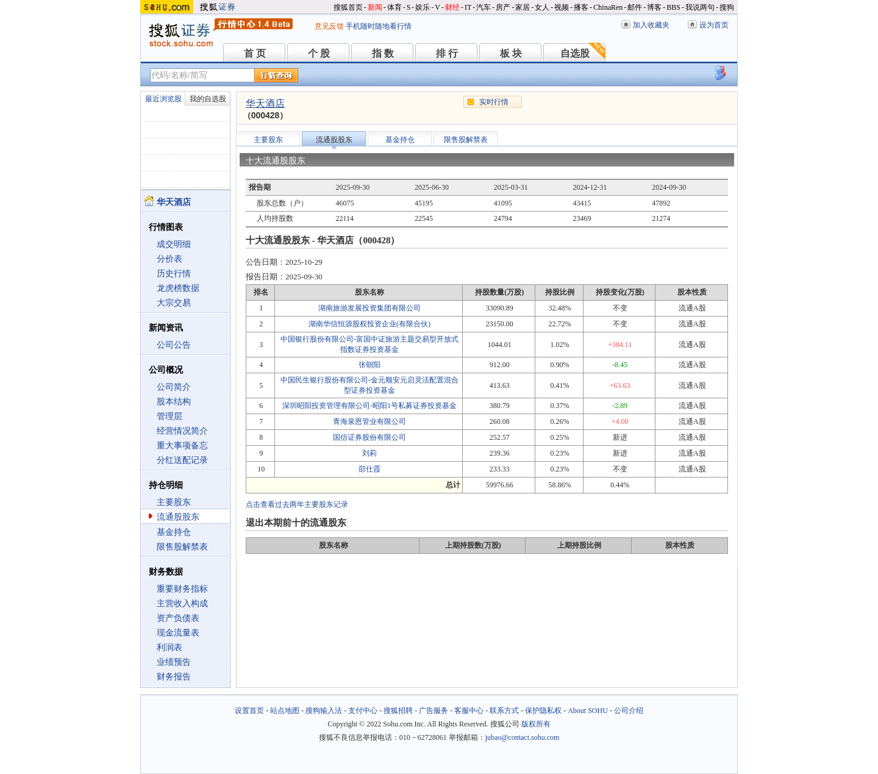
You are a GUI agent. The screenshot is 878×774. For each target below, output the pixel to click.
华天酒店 (265, 103)
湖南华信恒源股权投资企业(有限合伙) (369, 324)
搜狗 (726, 7)
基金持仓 (174, 532)
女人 (542, 7)
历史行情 (174, 273)
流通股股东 (178, 516)
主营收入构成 (182, 603)
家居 (522, 7)
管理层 (169, 416)
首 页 (255, 53)
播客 (581, 7)
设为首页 (714, 25)
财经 (452, 7)
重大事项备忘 (182, 445)
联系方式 (504, 710)
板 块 (511, 53)
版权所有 (536, 724)
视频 (561, 7)
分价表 (169, 258)
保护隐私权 (543, 710)
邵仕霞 (369, 469)
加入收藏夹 (651, 25)
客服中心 (469, 710)
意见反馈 (329, 26)
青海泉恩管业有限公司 (369, 421)
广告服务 (433, 710)
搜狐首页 (348, 7)
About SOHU (588, 710)
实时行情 (494, 102)
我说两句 (700, 7)
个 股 (319, 53)
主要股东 (174, 502)
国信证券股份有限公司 (369, 437)
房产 (503, 7)
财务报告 (174, 676)
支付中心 (362, 710)
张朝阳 (369, 364)
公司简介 (174, 387)
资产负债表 (178, 618)
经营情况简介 (182, 430)
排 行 (447, 53)
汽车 (483, 7)
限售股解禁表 (182, 546)
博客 (654, 7)
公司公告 (174, 344)
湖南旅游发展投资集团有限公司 (369, 308)
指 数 (383, 53)
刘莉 (369, 453)
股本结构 (174, 401)
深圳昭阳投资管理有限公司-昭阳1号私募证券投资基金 (369, 405)
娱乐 (422, 7)
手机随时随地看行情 (379, 26)
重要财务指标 (182, 588)
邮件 (634, 7)
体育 (394, 7)
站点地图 (284, 710)
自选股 (575, 53)
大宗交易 (174, 302)
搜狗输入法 (323, 710)
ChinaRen (608, 7)
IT (468, 7)
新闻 (375, 7)
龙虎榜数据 (178, 288)
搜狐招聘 (398, 710)
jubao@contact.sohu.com (522, 737)
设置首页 (249, 710)
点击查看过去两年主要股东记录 (297, 504)
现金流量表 (178, 632)
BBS (673, 7)
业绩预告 (174, 662)
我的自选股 (208, 99)
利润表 (169, 647)
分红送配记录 (182, 460)
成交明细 (174, 244)
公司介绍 (628, 710)
